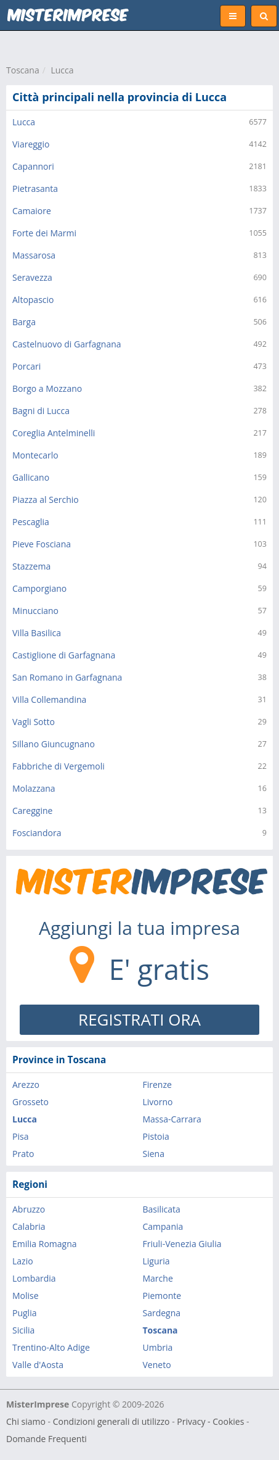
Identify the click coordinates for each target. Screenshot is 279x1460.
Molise (25, 1295)
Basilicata (161, 1209)
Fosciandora (36, 833)
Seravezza (32, 277)
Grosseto (30, 1102)
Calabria (29, 1226)
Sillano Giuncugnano (53, 744)
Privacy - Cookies (210, 1421)
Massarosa (33, 255)
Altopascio (33, 299)
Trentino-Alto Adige (51, 1347)
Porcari (26, 366)
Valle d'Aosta (37, 1365)
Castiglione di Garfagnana (63, 655)
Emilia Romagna (44, 1244)
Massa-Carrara (172, 1119)
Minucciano (35, 610)
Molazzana (33, 788)
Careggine (32, 810)
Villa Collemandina (49, 699)
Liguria (156, 1261)
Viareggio (30, 144)
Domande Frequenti (46, 1439)
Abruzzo (28, 1209)
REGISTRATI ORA (139, 1019)
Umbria (158, 1347)
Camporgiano (39, 588)
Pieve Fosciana (41, 544)
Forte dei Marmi (44, 233)
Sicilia (23, 1330)
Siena (153, 1153)
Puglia (24, 1313)
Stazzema (31, 566)
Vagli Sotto (33, 722)
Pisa (20, 1136)
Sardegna (162, 1313)
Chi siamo (26, 1421)
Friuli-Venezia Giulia (182, 1244)
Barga (24, 322)
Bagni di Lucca (41, 411)
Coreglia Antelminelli (53, 433)
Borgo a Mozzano (47, 388)
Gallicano (30, 477)
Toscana (22, 70)
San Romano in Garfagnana (67, 677)
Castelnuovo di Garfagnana (66, 344)
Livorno (158, 1102)
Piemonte (162, 1295)
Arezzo (25, 1084)
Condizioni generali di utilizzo (111, 1421)
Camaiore (31, 211)
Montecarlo (35, 455)
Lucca (62, 70)
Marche (158, 1278)
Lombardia (34, 1278)
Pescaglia (30, 522)
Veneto (157, 1365)
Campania (163, 1226)
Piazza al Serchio (45, 499)
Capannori (33, 166)
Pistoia (156, 1136)
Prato (23, 1153)
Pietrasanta (35, 188)
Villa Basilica (36, 633)
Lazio (22, 1261)
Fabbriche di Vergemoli (58, 766)
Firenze (157, 1084)
